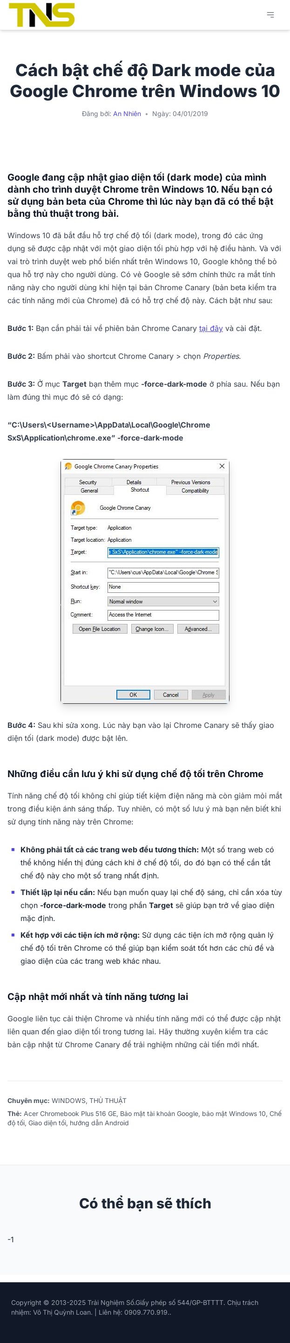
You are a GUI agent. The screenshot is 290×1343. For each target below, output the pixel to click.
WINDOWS (69, 1100)
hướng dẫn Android (99, 1123)
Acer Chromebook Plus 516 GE (70, 1113)
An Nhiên (127, 113)
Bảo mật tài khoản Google (159, 1113)
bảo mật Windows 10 (234, 1113)
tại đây (211, 328)
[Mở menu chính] (270, 15)
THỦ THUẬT (108, 1100)
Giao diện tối (47, 1123)
